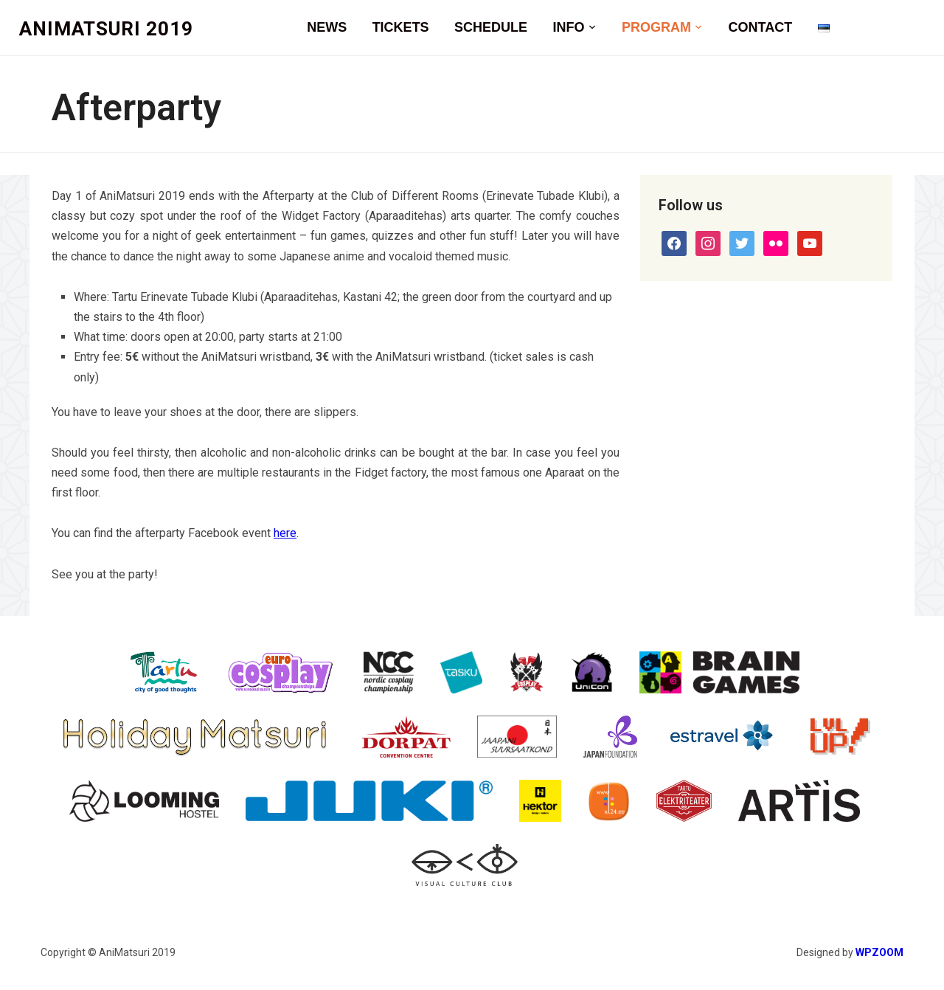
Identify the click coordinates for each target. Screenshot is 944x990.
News (327, 27)
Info (569, 27)
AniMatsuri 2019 (106, 29)
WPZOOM (879, 952)
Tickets (400, 27)
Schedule (490, 27)
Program (656, 27)
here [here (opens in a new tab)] (285, 533)
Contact (760, 27)
